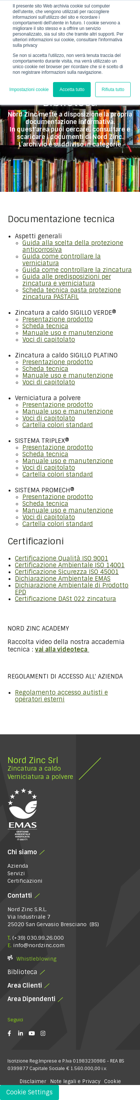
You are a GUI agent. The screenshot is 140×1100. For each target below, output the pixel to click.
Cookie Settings (29, 1092)
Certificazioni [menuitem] (25, 880)
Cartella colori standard (57, 425)
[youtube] (34, 1033)
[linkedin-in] (23, 1033)
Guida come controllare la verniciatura (61, 260)
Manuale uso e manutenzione (67, 333)
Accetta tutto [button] (71, 89)
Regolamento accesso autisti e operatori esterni (61, 696)
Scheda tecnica (45, 326)
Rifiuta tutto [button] (113, 89)
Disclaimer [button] (32, 1081)
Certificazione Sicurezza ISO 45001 (67, 572)
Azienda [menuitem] (17, 865)
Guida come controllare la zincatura (77, 270)
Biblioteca (22, 972)
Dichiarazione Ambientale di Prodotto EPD (71, 588)
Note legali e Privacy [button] (75, 1081)
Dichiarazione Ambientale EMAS (63, 579)
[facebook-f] (12, 1033)
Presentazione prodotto (57, 319)
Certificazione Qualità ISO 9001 (61, 558)
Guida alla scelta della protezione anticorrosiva (72, 246)
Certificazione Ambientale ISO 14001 (70, 565)
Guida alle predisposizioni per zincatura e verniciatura (66, 280)
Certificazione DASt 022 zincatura (65, 599)
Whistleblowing (36, 958)
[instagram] (45, 1033)
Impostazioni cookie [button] (29, 89)
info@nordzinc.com (39, 945)
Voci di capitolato (48, 340)
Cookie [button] (112, 1081)
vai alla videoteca (61, 649)
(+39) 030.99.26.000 (38, 937)
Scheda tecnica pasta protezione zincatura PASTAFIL (71, 293)
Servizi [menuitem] (16, 873)
